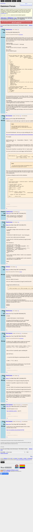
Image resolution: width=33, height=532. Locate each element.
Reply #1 (8, 126)
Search (14, 1)
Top (6, 220)
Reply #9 (8, 438)
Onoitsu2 (20, 284)
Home (2, 1)
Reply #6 (8, 349)
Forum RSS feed (6, 485)
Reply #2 (8, 225)
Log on (26, 3)
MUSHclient (10, 17)
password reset (3, 13)
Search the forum (4, 467)
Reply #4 (8, 282)
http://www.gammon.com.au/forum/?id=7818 (15, 444)
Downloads (8, 1)
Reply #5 (8, 326)
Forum (19, 1)
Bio (18, 29)
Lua (15, 17)
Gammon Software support (12, 484)
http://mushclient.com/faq (12, 425)
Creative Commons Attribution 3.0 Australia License (23, 473)
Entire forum (3, 17)
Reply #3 (8, 237)
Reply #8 (8, 420)
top (32, 470)
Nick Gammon (21, 34)
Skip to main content (2, 3)
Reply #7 (8, 392)
